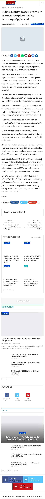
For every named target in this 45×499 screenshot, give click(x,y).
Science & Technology (37, 23)
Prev (6, 289)
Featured (6, 242)
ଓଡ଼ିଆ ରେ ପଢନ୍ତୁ (20, 496)
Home (5, 496)
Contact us (30, 496)
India (25, 266)
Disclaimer (38, 496)
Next (11, 289)
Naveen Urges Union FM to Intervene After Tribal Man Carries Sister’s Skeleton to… (23, 438)
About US (11, 496)
